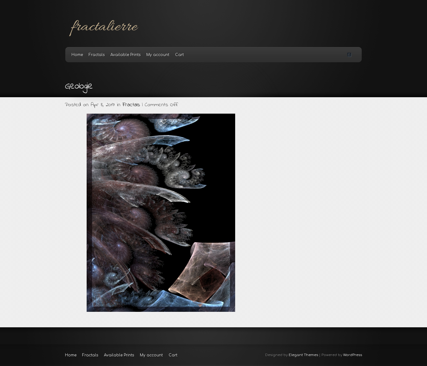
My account (157, 55)
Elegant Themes (303, 355)
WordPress (352, 355)
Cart (179, 55)
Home (77, 55)
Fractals (97, 55)
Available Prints (125, 55)
